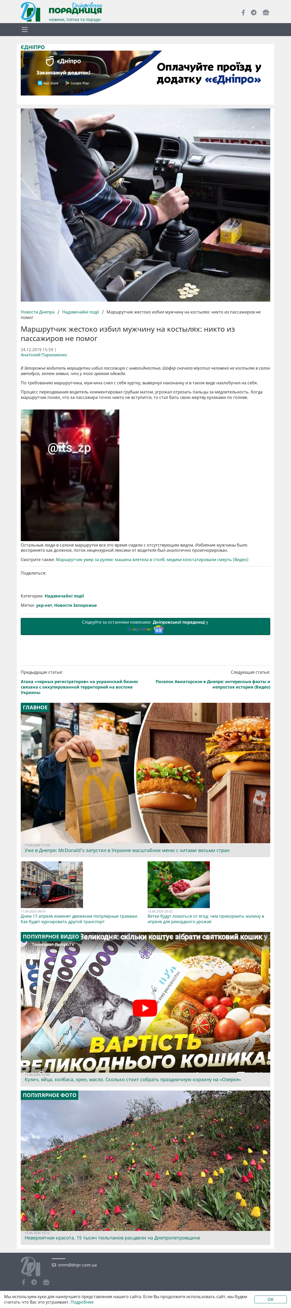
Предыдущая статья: (82, 771)
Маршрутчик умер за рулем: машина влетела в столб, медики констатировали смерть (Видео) (152, 649)
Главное (35, 796)
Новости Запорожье (75, 694)
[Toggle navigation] (25, 29)
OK (271, 1299)
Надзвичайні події (80, 312)
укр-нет (44, 694)
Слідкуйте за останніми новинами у (145, 716)
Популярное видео (51, 1026)
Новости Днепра (38, 312)
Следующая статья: (209, 769)
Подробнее (82, 1302)
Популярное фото (50, 1184)
